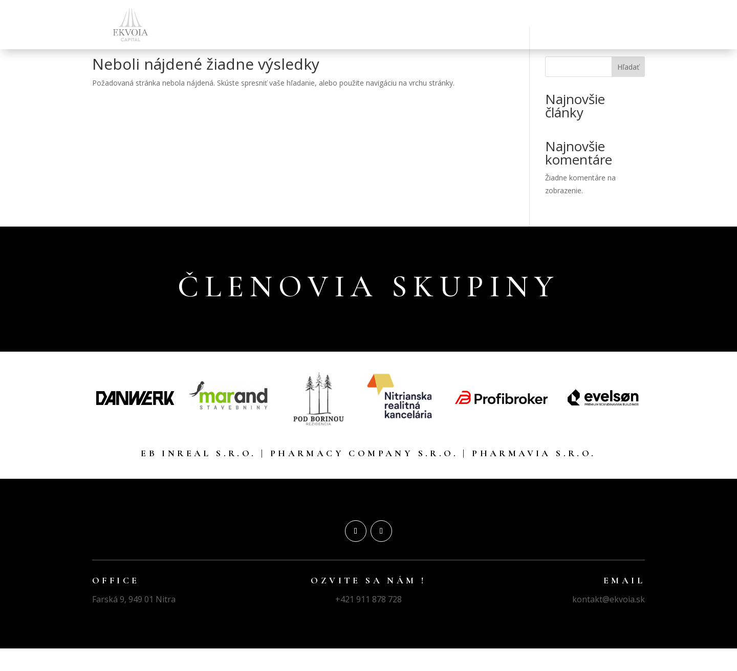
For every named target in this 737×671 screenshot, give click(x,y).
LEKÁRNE (382, 24)
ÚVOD (297, 24)
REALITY (427, 24)
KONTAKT (605, 24)
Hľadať (628, 89)
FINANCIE (336, 24)
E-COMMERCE (549, 24)
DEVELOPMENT (483, 24)
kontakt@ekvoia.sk (608, 621)
